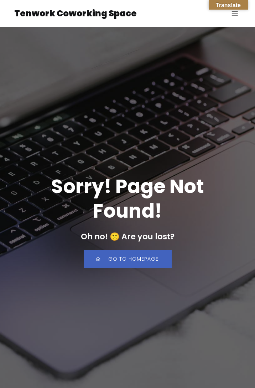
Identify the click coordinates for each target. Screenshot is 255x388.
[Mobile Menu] (235, 13)
